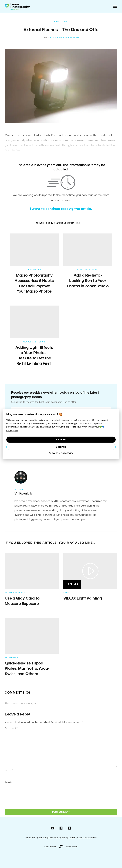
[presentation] (26, 799)
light (76, 37)
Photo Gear (61, 21)
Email (8, 783)
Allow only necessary (61, 453)
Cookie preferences (87, 838)
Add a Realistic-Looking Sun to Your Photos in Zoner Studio (88, 281)
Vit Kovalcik (23, 493)
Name (9, 770)
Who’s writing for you (36, 838)
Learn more (12, 431)
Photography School (17, 593)
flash (68, 37)
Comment (11, 728)
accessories (57, 37)
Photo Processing (87, 270)
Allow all (61, 439)
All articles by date (57, 838)
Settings (61, 447)
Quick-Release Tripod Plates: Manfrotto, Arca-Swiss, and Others (27, 669)
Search (71, 838)
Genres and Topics (34, 342)
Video (66, 593)
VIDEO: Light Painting (82, 598)
